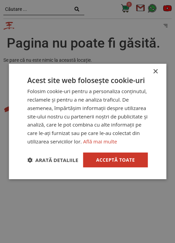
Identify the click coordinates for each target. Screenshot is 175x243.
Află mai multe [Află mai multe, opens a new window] (100, 141)
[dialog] (87, 121)
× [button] (155, 71)
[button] (52, 160)
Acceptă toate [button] (115, 159)
